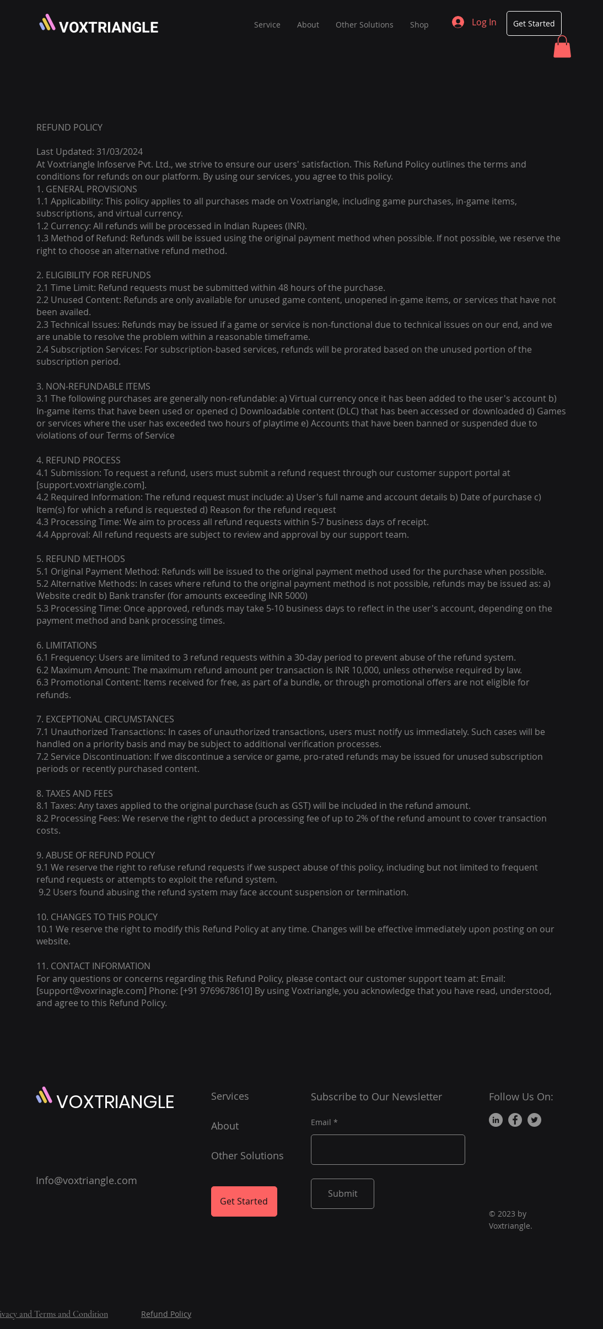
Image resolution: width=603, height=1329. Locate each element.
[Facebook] (515, 1120)
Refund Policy (166, 1314)
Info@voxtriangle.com (86, 1180)
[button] (562, 46)
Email (321, 1122)
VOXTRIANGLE (108, 28)
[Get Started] (534, 23)
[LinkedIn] (496, 1120)
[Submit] (342, 1194)
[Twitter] (534, 1120)
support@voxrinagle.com (91, 991)
